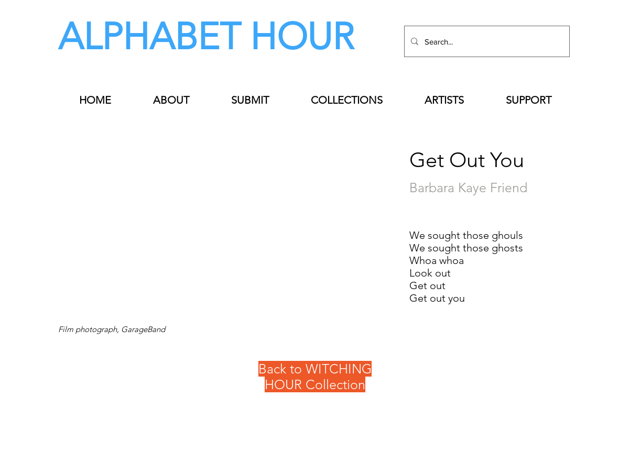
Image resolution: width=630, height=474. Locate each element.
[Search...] (486, 41)
